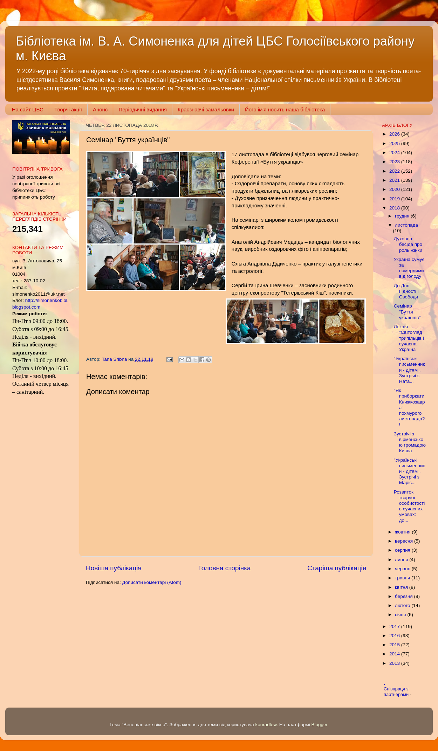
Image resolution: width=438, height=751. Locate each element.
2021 (395, 180)
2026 (395, 134)
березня (404, 596)
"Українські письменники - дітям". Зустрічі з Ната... (409, 370)
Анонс (100, 109)
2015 (395, 644)
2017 (395, 626)
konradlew (265, 724)
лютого (403, 605)
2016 (395, 635)
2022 (395, 171)
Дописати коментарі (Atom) (151, 582)
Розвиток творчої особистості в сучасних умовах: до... (409, 506)
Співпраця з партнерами (397, 691)
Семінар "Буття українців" (407, 311)
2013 (395, 663)
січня (401, 614)
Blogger (320, 724)
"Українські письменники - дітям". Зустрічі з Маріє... (409, 471)
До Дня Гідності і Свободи (406, 291)
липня (402, 559)
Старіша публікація (336, 568)
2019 (395, 198)
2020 (395, 189)
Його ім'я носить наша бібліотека (285, 109)
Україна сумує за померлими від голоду (409, 268)
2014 (395, 653)
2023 (395, 161)
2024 (395, 152)
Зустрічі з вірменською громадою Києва (410, 442)
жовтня (403, 532)
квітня (402, 587)
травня (403, 577)
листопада (406, 225)
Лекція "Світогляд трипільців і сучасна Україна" (409, 338)
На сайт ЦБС (27, 109)
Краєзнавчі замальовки (206, 109)
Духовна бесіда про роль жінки (408, 244)
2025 (395, 143)
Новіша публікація (114, 568)
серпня (403, 550)
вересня (404, 541)
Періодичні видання (142, 109)
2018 (395, 208)
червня (403, 568)
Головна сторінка (224, 568)
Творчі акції (68, 109)
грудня (403, 216)
